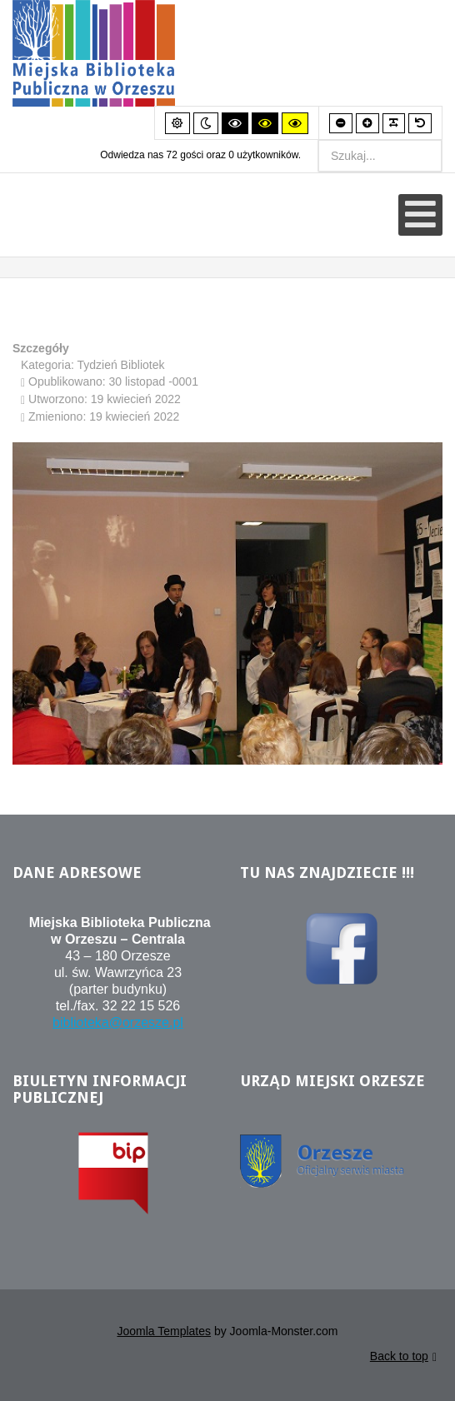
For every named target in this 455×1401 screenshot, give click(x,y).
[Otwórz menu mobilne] (420, 215)
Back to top (403, 1360)
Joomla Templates (164, 1333)
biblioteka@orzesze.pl (117, 1025)
